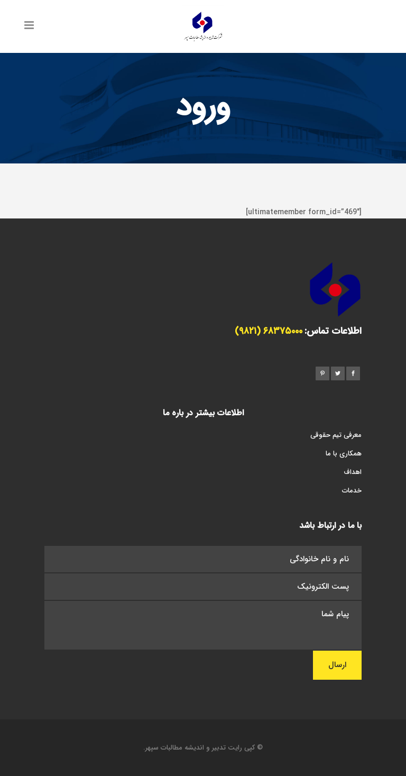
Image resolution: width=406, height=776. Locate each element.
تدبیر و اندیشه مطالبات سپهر (185, 748)
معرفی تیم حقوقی (336, 435)
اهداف (353, 472)
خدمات (352, 491)
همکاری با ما (344, 454)
